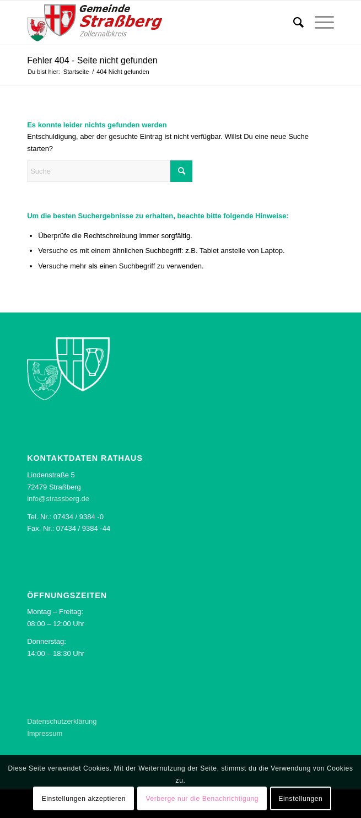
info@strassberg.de (58, 498)
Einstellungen (300, 799)
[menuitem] (293, 23)
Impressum (44, 733)
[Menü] (319, 23)
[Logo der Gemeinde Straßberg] (149, 23)
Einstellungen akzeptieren (84, 799)
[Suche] (293, 23)
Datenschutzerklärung (61, 721)
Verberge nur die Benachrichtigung (202, 799)
